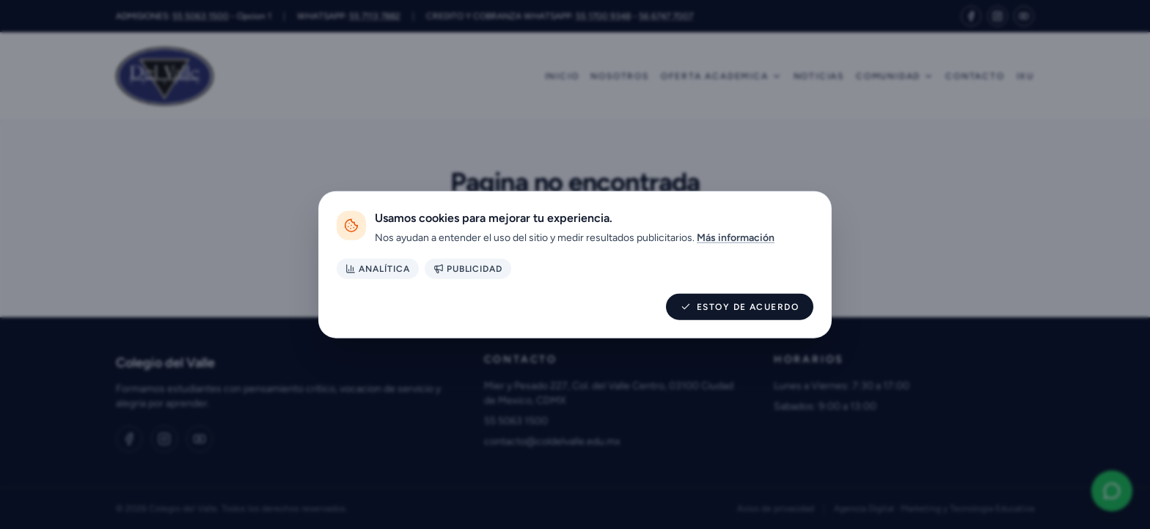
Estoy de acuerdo (740, 306)
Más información (735, 238)
